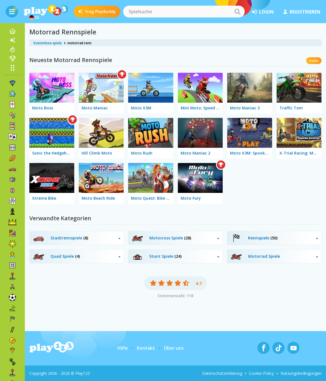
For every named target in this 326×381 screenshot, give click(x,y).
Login (263, 12)
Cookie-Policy (261, 373)
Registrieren (301, 12)
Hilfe (122, 348)
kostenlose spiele (48, 43)
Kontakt (146, 348)
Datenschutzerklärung (222, 373)
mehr (314, 60)
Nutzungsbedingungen (301, 373)
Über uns (174, 348)
